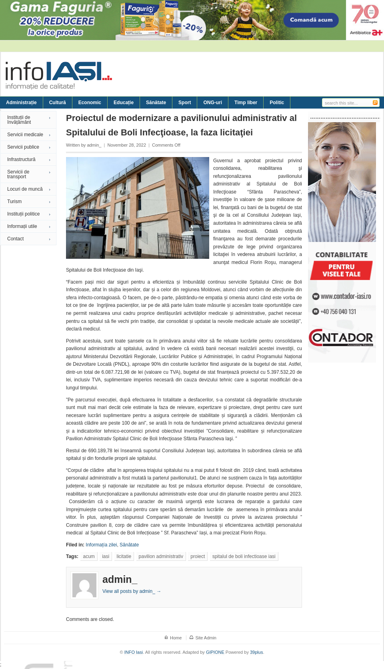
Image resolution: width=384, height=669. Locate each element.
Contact (15, 239)
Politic (277, 102)
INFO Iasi (133, 652)
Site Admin (205, 637)
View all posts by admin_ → (131, 591)
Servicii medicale (25, 134)
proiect (197, 556)
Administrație (21, 102)
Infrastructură (21, 159)
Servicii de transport (18, 174)
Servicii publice (23, 147)
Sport (184, 102)
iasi (105, 556)
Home (176, 637)
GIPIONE (215, 652)
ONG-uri (212, 102)
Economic (89, 102)
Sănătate (156, 102)
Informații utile (22, 226)
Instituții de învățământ (19, 120)
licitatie (124, 556)
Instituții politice (23, 214)
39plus (256, 652)
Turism (14, 201)
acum (88, 556)
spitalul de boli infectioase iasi (244, 556)
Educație (124, 102)
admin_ (94, 145)
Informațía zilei (101, 545)
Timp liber (245, 102)
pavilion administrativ (161, 556)
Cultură (57, 102)
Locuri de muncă (25, 189)
